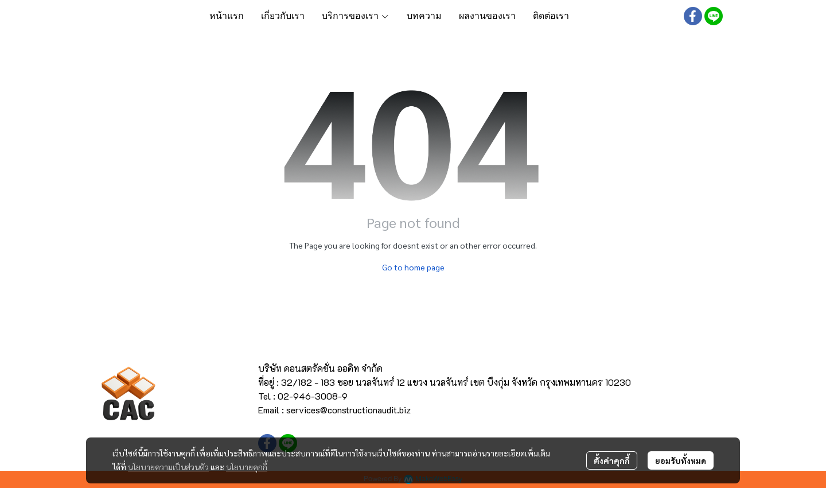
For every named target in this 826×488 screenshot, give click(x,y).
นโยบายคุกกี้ (246, 467)
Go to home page (413, 267)
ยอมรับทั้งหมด (680, 460)
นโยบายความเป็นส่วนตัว (168, 467)
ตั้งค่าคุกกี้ (612, 460)
